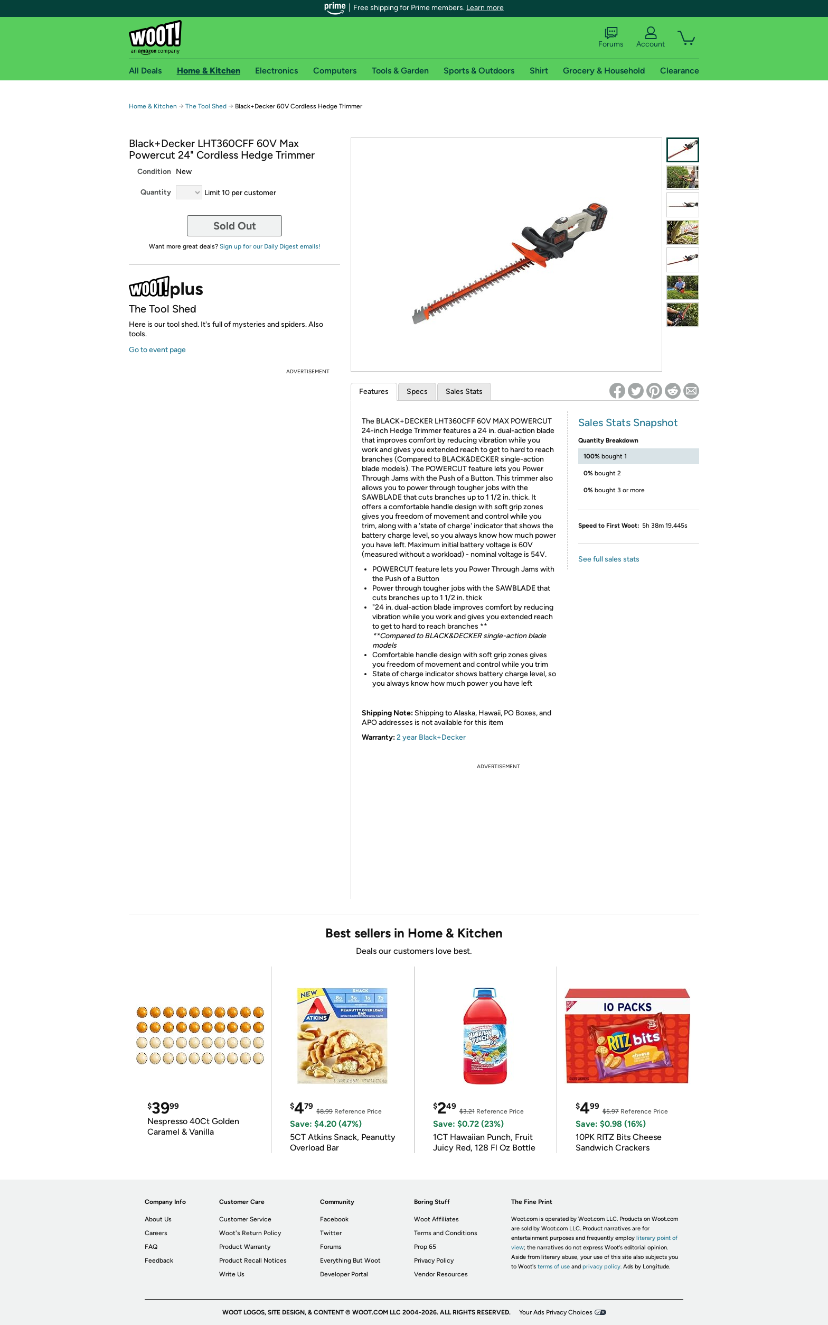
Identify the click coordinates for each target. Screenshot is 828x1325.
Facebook (334, 1219)
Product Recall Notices (253, 1260)
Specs (417, 391)
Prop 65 (425, 1246)
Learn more (485, 7)
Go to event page (157, 349)
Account (650, 37)
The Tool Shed (206, 106)
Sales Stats (464, 391)
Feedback (159, 1260)
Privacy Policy (434, 1260)
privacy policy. (602, 1266)
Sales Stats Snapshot (628, 422)
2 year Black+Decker (431, 737)
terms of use (554, 1266)
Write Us (231, 1274)
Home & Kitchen (153, 106)
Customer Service (245, 1219)
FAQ (151, 1246)
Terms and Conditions (445, 1233)
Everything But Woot (350, 1260)
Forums (611, 37)
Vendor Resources (441, 1274)
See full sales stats (608, 559)
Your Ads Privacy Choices (555, 1312)
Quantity (155, 192)
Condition (154, 171)
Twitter (331, 1233)
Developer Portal (344, 1274)
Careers (156, 1233)
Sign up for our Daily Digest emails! (270, 246)
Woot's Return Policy (250, 1233)
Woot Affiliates (436, 1219)
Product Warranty (244, 1246)
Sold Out (234, 225)
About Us (158, 1219)
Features (374, 391)
